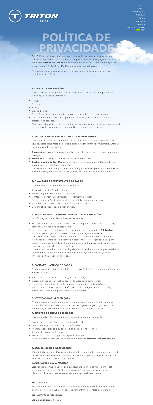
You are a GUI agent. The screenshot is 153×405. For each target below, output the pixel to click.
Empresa (141, 8)
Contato (140, 24)
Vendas (141, 18)
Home (142, 5)
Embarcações (138, 11)
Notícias (140, 14)
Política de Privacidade (136, 27)
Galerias (140, 21)
